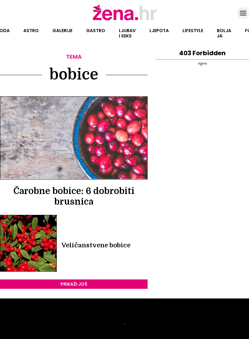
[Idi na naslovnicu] (125, 19)
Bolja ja (224, 33)
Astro (31, 30)
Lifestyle (193, 30)
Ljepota (159, 30)
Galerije (62, 30)
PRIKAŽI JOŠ (74, 284)
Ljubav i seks (127, 33)
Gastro (95, 30)
